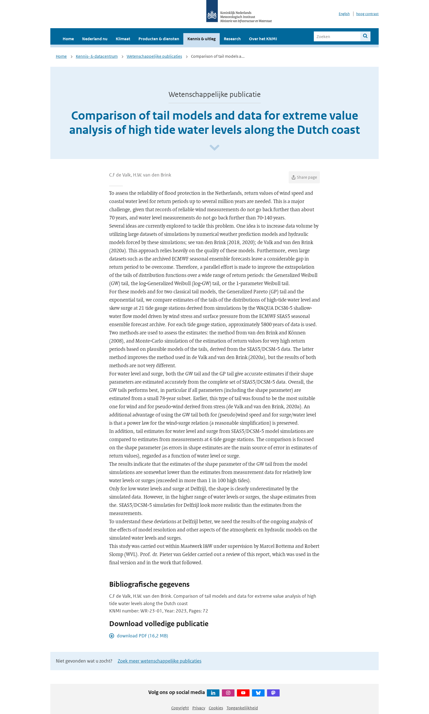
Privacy (198, 707)
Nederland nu (95, 38)
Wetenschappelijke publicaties (154, 56)
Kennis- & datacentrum (97, 56)
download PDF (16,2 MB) (142, 636)
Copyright (180, 707)
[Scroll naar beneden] (214, 148)
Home (68, 38)
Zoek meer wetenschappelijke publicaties (159, 661)
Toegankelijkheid (242, 707)
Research (232, 38)
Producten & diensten (158, 38)
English (344, 13)
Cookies (216, 707)
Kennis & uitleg (201, 38)
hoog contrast (367, 13)
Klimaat (123, 38)
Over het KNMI (263, 38)
